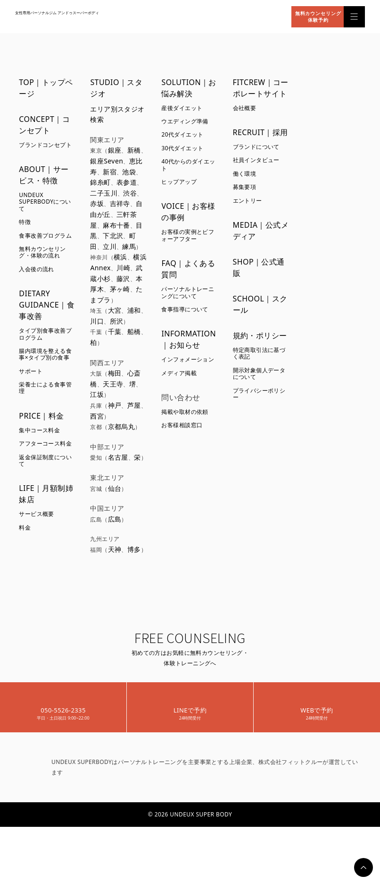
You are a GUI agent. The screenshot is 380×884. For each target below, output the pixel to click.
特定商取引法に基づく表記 (259, 353)
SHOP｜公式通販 (259, 267)
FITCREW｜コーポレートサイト (261, 88)
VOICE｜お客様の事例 (188, 212)
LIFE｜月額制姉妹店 (46, 494)
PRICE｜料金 (41, 416)
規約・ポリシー (260, 335)
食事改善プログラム (45, 236)
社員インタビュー (256, 160)
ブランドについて (256, 147)
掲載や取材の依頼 (184, 412)
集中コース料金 (39, 430)
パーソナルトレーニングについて (187, 292)
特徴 (25, 222)
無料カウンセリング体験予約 (318, 16)
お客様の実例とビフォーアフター (187, 235)
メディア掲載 (179, 373)
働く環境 (244, 174)
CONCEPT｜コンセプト (44, 125)
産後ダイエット (181, 108)
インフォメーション (187, 359)
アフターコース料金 (45, 443)
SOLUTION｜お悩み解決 (188, 88)
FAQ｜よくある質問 (188, 269)
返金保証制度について (45, 460)
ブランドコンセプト (45, 145)
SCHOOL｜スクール (260, 304)
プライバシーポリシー (259, 393)
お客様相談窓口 (181, 425)
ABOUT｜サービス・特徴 (43, 175)
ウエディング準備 (184, 121)
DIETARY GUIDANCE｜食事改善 (46, 304)
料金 (25, 528)
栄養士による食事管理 (45, 387)
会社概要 (244, 108)
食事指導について (184, 309)
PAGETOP (363, 867)
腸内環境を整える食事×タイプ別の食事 (45, 354)
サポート (30, 371)
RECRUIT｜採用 (260, 132)
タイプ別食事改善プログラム (45, 333)
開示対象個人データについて (259, 373)
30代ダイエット (182, 148)
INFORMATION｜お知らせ (188, 339)
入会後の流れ (36, 269)
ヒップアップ (179, 182)
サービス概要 (36, 514)
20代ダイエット (182, 134)
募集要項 (244, 187)
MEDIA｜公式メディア (261, 230)
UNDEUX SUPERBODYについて (45, 202)
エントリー (247, 201)
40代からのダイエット (188, 164)
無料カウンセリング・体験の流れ (42, 252)
